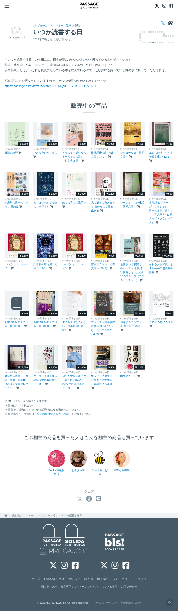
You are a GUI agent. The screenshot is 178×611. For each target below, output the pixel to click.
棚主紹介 (17, 515)
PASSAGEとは (54, 579)
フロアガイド (122, 579)
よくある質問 (109, 586)
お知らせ (74, 579)
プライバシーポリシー (105, 602)
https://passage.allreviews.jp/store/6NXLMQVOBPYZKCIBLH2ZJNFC (51, 86)
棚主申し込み (49, 586)
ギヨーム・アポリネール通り (42, 515)
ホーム (35, 579)
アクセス (141, 579)
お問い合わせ (129, 586)
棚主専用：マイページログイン (79, 586)
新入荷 (88, 579)
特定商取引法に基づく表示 (53, 413)
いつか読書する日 (72, 515)
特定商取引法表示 (131, 602)
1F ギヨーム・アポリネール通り (52, 25)
